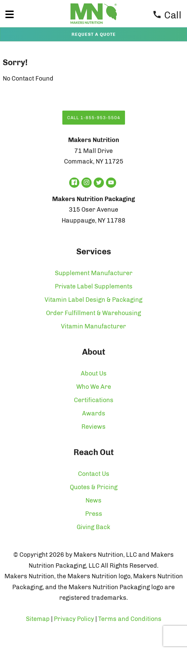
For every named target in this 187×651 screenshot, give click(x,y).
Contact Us (93, 474)
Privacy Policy (74, 619)
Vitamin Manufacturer (93, 326)
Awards (93, 413)
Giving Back (93, 527)
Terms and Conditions (129, 619)
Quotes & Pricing (94, 487)
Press (93, 514)
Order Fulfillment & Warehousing (93, 313)
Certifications (93, 400)
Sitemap (38, 619)
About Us (94, 373)
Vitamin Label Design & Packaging (93, 299)
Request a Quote (94, 34)
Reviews (93, 426)
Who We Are (93, 387)
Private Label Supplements (94, 286)
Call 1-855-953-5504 (93, 117)
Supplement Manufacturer (94, 273)
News (93, 500)
